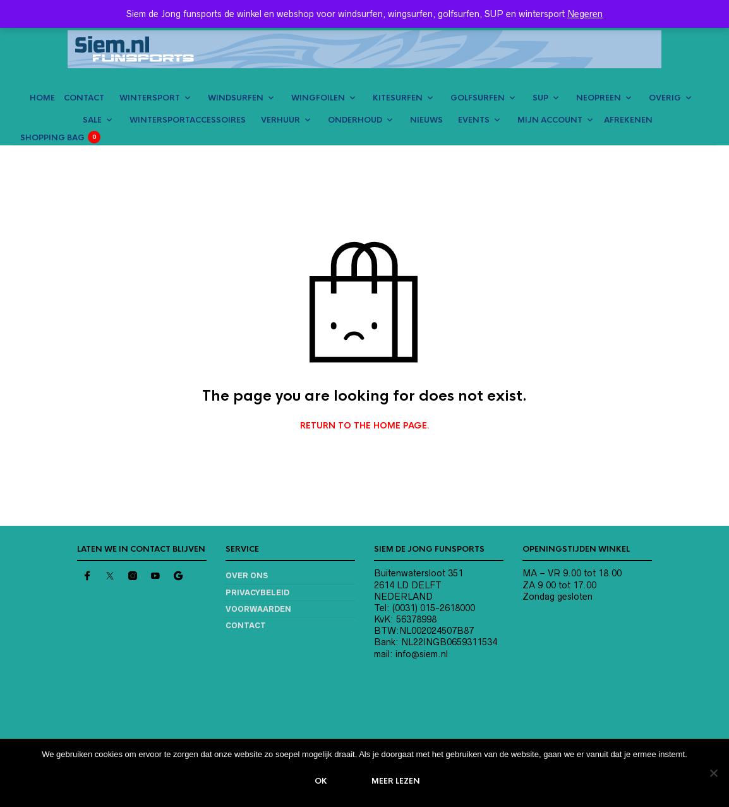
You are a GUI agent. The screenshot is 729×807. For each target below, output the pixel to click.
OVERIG (665, 98)
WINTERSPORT (149, 98)
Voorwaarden (258, 609)
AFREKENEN (628, 120)
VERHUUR (280, 120)
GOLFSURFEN (477, 98)
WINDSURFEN (235, 98)
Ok (321, 781)
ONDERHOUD (355, 120)
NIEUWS (426, 120)
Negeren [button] (585, 14)
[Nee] (713, 773)
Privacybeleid (257, 592)
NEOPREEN (598, 98)
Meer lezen (396, 781)
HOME (42, 98)
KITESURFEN (398, 98)
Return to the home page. (365, 426)
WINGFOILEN (318, 98)
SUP (540, 98)
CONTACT (84, 98)
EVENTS (474, 120)
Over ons (247, 575)
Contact (246, 625)
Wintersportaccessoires (188, 120)
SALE (92, 120)
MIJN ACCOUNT (549, 120)
